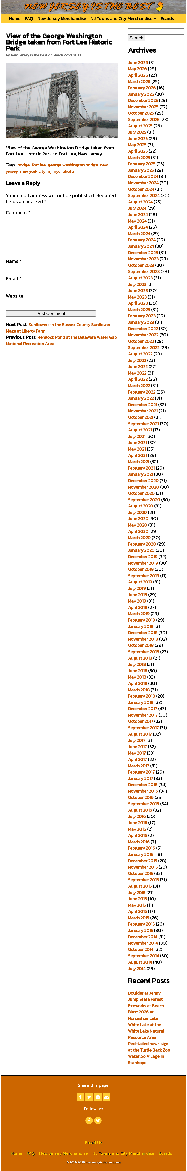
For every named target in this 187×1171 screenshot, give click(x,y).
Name (14, 268)
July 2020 (137, 512)
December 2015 (142, 861)
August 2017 (140, 734)
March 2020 (139, 537)
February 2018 (141, 696)
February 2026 (142, 88)
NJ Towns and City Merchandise (123, 18)
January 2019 (140, 626)
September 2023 (144, 271)
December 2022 (143, 328)
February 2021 (141, 468)
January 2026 (141, 94)
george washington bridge (73, 165)
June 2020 (138, 518)
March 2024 (139, 233)
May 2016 (137, 829)
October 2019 (141, 569)
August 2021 (140, 430)
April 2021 (137, 455)
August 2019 (140, 582)
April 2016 (137, 835)
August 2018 (140, 658)
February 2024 (142, 240)
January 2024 (141, 246)
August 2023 (140, 278)
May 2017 (137, 753)
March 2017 (138, 766)
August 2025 (140, 126)
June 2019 (137, 595)
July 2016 (137, 816)
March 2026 (139, 81)
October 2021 (140, 417)
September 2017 (143, 728)
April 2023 (138, 303)
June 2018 (137, 671)
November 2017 (143, 715)
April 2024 (138, 227)
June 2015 (137, 899)
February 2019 (141, 620)
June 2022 (138, 366)
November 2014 (143, 943)
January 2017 (140, 778)
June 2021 (137, 442)
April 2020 (138, 531)
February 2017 (141, 772)
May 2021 (137, 449)
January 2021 (140, 474)
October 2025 (141, 113)
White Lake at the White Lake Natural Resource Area (146, 1031)
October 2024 (141, 189)
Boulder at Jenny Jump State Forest (145, 996)
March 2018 (139, 690)
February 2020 (142, 544)
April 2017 (137, 759)
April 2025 (138, 151)
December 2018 (142, 632)
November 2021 (143, 411)
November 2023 (143, 259)
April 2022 (138, 379)
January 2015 (140, 930)
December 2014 (142, 937)
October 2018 (141, 645)
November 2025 (143, 107)
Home (14, 18)
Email (14, 286)
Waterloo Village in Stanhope (146, 1059)
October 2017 (140, 721)
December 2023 (143, 252)
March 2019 (139, 613)
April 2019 (137, 607)
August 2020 (140, 506)
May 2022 (137, 373)
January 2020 (141, 550)
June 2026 (138, 62)
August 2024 (140, 202)
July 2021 (136, 436)
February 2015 (141, 924)
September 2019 (143, 575)
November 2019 (143, 563)
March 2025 (139, 157)
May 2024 (137, 221)
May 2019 (137, 601)
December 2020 (143, 480)
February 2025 (141, 164)
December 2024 (143, 176)
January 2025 (141, 170)
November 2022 (143, 335)
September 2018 (143, 652)
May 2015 (137, 905)
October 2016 (141, 797)
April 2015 (137, 911)
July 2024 (137, 208)
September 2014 (143, 956)
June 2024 (138, 214)
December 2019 (142, 556)
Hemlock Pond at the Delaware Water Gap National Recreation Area (61, 347)
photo (68, 171)
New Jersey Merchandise (61, 18)
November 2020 (143, 487)
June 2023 (138, 290)
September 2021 (143, 423)
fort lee (39, 165)
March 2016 (139, 842)
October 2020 (141, 493)
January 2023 (141, 322)
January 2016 (140, 854)
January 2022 (141, 398)
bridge (23, 165)
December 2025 (143, 100)
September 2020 (144, 499)
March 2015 (138, 918)
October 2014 (140, 949)
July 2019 (137, 588)
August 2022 (140, 354)
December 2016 (142, 784)
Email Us (93, 1142)
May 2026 (137, 69)
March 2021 (138, 461)
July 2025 (137, 132)
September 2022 (143, 347)
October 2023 (141, 265)
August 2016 (140, 810)
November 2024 (143, 183)
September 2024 (144, 195)
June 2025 (138, 138)
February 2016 (141, 848)
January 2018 (140, 702)
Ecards (167, 18)
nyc (57, 171)
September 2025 (143, 119)
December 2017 (142, 708)
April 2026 (138, 75)
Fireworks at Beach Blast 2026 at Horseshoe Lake (146, 1012)
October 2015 (140, 873)
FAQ (29, 18)
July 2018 (137, 664)
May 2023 (137, 297)
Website (14, 303)
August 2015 (140, 886)
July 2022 (137, 360)
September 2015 (143, 880)
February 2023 (142, 316)
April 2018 (137, 683)
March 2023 (139, 309)
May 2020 (137, 525)
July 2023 (137, 284)
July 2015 (136, 892)
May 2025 (137, 145)
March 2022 (139, 385)
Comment (18, 212)
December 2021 (142, 404)
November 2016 (143, 791)
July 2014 (137, 968)
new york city (32, 171)
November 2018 (143, 639)
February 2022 (141, 392)
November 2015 (143, 867)
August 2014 (140, 962)
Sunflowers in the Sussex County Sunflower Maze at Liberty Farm (58, 335)
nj (49, 171)
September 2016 (143, 804)
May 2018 (137, 677)
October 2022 (141, 341)
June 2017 (137, 747)
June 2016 (137, 823)
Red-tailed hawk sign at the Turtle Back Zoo (149, 1046)
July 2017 (136, 740)
